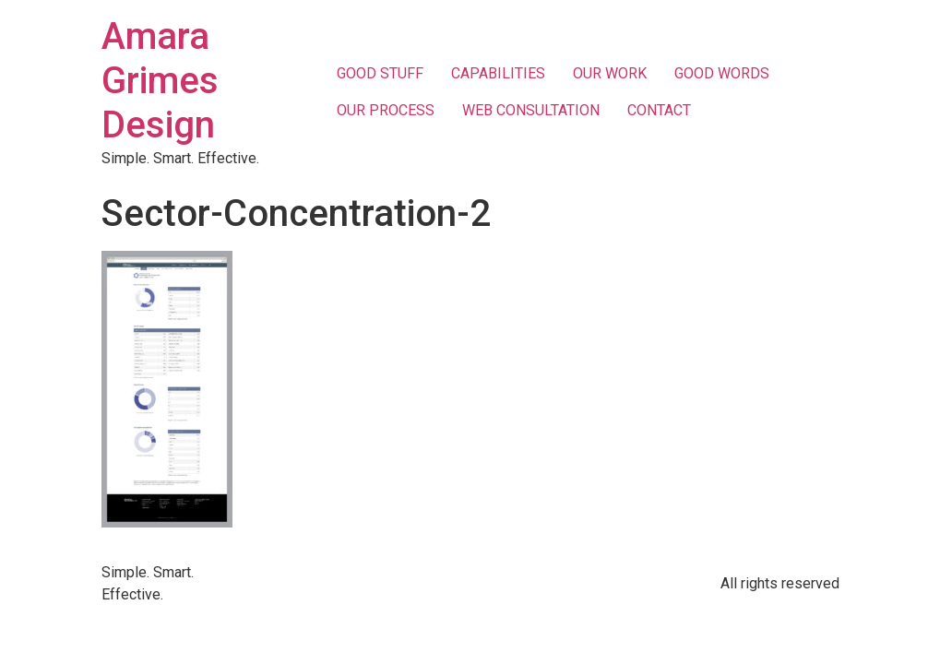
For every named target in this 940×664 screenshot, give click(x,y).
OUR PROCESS (385, 110)
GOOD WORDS (721, 73)
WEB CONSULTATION (531, 110)
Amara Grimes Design (160, 81)
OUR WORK (610, 73)
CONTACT (659, 110)
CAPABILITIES (498, 73)
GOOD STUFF (380, 73)
